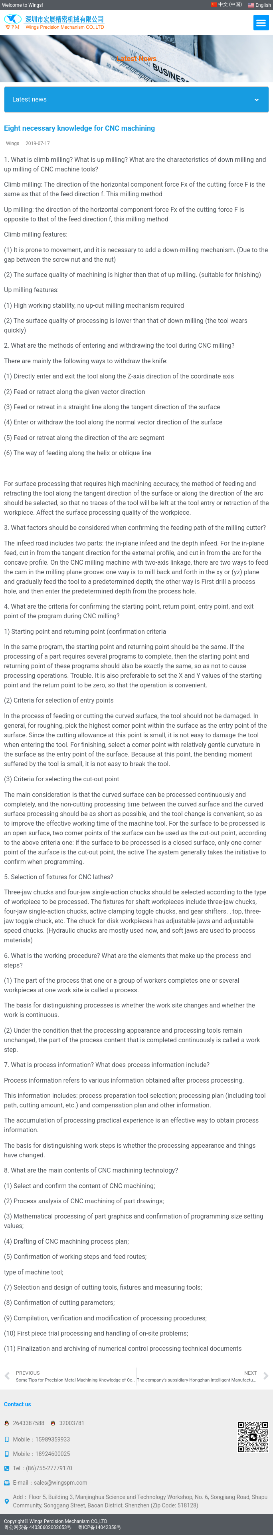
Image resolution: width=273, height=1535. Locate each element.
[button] (261, 22)
